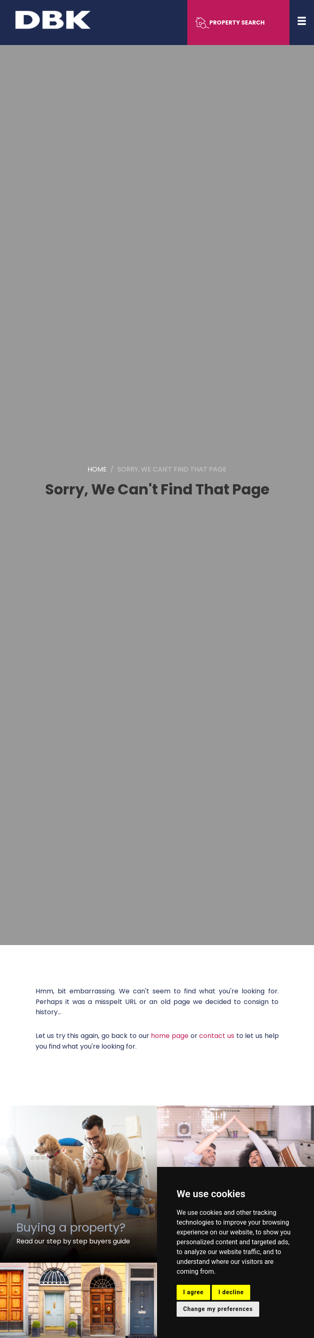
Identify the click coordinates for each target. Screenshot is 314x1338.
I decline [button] (231, 1292)
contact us (216, 1035)
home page (169, 1035)
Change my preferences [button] (218, 1309)
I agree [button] (193, 1292)
